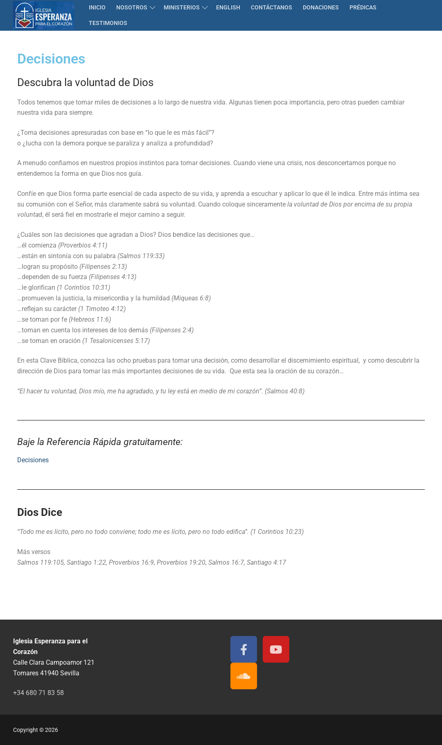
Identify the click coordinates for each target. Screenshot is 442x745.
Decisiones (33, 460)
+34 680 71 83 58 (38, 693)
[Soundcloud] (243, 676)
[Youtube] (276, 649)
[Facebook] (243, 649)
